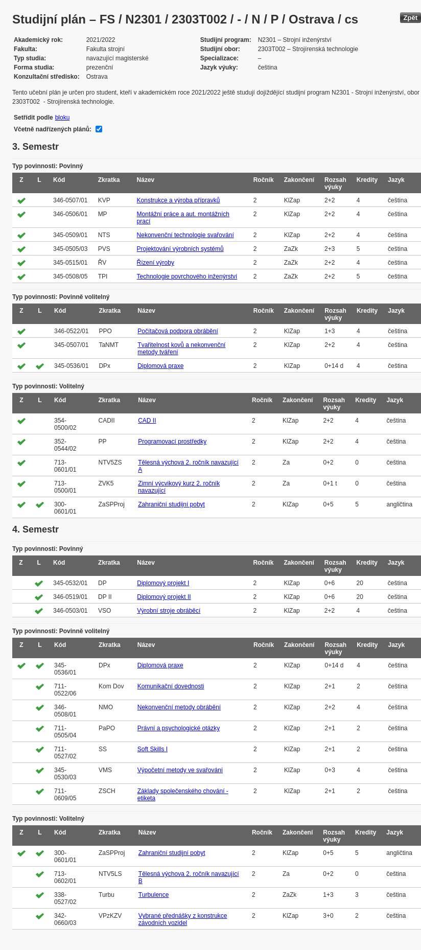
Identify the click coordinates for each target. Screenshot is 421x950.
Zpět (410, 17)
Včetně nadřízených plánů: (52, 129)
